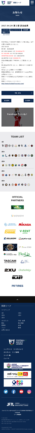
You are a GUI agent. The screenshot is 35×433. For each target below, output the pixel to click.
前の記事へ (7, 100)
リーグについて (18, 349)
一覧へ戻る (17, 93)
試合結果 (25, 30)
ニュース (6, 358)
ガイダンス (4, 320)
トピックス (6, 30)
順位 (2, 323)
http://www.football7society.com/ (12, 83)
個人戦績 (21, 323)
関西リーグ (6, 32)
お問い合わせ (5, 330)
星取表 (3, 325)
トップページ (8, 349)
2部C (19, 315)
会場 (19, 325)
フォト (3, 327)
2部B (3, 315)
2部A (19, 313)
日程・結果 (21, 320)
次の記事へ (28, 100)
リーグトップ (5, 310)
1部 (2, 313)
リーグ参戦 (15, 352)
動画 (19, 327)
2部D (3, 317)
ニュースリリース (16, 30)
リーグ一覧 (7, 355)
